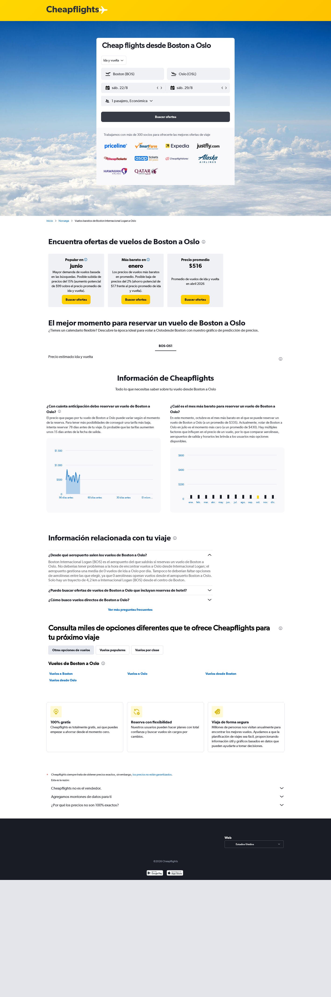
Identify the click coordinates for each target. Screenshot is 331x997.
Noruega (64, 220)
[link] (76, 299)
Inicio (49, 220)
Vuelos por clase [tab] (147, 650)
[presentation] (203, 242)
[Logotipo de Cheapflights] (72, 10)
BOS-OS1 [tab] (166, 346)
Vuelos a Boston (61, 673)
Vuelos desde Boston (220, 673)
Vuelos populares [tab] (112, 650)
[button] (130, 88)
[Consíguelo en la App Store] (175, 878)
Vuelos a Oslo (137, 673)
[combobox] (114, 60)
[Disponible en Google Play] (154, 878)
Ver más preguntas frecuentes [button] (130, 609)
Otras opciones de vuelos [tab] (71, 650)
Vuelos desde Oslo (63, 680)
